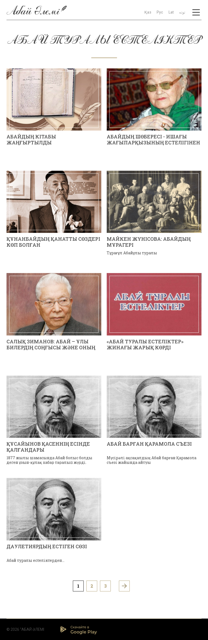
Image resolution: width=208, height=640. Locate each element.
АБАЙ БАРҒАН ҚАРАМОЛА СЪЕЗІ (149, 444)
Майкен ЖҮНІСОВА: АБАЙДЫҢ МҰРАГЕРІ (149, 242)
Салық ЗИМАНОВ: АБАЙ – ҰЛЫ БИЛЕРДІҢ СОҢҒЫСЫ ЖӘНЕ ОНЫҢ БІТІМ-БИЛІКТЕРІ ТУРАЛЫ (50, 347)
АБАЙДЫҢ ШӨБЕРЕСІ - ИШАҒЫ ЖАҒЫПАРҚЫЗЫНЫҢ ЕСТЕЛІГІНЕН (153, 139)
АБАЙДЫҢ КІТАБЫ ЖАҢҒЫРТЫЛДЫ (31, 139)
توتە (182, 12)
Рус (160, 12)
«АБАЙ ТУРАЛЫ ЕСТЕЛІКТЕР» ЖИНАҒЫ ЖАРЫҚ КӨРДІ (145, 344)
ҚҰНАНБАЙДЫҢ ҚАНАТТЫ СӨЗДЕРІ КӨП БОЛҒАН (53, 242)
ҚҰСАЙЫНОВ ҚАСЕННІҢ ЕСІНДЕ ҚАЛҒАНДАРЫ (48, 447)
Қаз (147, 12)
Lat (171, 12)
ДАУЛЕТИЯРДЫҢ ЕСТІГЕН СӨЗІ (46, 546)
